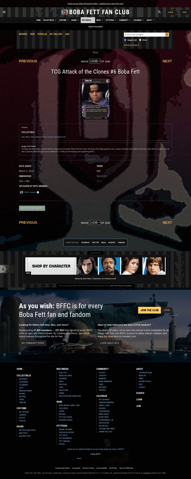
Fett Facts (63, 435)
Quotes (62, 444)
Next (167, 61)
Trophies (102, 390)
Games (61, 393)
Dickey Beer (103, 417)
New (32, 34)
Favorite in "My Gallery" (32, 208)
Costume (64, 20)
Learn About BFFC (109, 343)
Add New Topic (25, 436)
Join (184, 12)
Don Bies (102, 408)
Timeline (22, 402)
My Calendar (104, 400)
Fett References (65, 438)
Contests (102, 376)
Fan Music (63, 379)
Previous (28, 61)
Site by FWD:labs (126, 468)
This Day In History (66, 432)
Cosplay (22, 421)
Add (67, 34)
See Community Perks (32, 343)
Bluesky (111, 242)
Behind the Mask (65, 429)
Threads (121, 242)
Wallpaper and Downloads (70, 396)
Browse (23, 34)
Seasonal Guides (65, 420)
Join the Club (149, 310)
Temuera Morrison (106, 402)
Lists (21, 388)
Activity (102, 373)
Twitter (95, 242)
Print (145, 40)
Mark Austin (104, 414)
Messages (103, 387)
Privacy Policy (88, 468)
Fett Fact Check (65, 417)
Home (38, 20)
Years (21, 400)
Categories (23, 382)
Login (170, 12)
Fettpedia (111, 20)
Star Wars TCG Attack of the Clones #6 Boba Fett (43, 137)
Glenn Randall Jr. (106, 420)
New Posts (23, 433)
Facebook (85, 242)
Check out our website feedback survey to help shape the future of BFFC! (95, 449)
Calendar (139, 20)
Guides (61, 411)
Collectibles (50, 20)
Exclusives (63, 408)
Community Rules (62, 468)
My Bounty (23, 379)
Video (61, 387)
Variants (22, 415)
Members (102, 379)
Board (75, 20)
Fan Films (63, 384)
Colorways (23, 385)
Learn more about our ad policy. (121, 286)
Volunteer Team (145, 373)
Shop (141, 384)
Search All (132, 40)
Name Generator (105, 381)
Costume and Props (107, 429)
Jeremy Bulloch (105, 432)
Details (22, 418)
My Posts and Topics (27, 430)
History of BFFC (145, 381)
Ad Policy (113, 468)
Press (141, 379)
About (151, 20)
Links (101, 384)
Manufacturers (25, 391)
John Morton (104, 411)
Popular (42, 34)
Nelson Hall (104, 426)
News (99, 20)
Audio (61, 381)
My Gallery (56, 34)
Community (125, 20)
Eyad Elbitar (104, 423)
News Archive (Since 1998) (69, 405)
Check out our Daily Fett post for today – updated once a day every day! (95, 4)
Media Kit (142, 376)
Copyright (76, 468)
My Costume (24, 412)
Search (140, 393)
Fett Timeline (64, 441)
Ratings (22, 394)
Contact (142, 387)
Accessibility (102, 468)
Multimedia (88, 20)
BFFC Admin (29, 192)
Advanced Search (131, 45)
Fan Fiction (63, 390)
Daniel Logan (104, 405)
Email (103, 242)
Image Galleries (65, 376)
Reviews (22, 397)
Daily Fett (63, 373)
